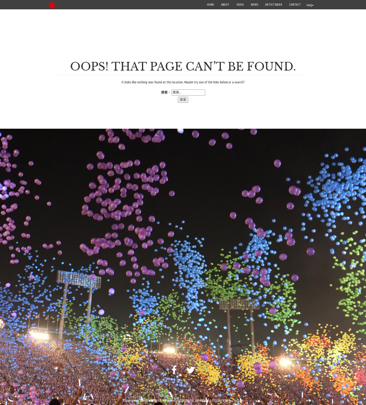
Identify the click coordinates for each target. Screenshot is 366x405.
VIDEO (240, 4)
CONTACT (295, 4)
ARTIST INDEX (273, 4)
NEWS (254, 4)
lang (310, 5)
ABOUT (225, 4)
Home (210, 4)
